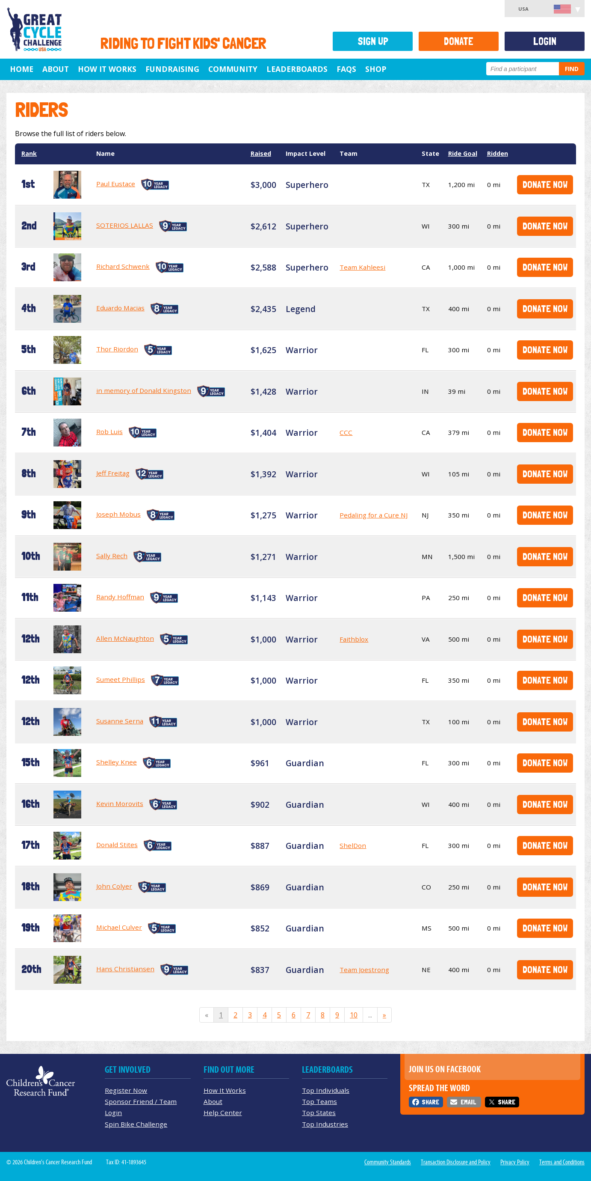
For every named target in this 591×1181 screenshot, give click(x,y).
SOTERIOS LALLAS (124, 225)
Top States (319, 1112)
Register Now (126, 1090)
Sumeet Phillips (120, 679)
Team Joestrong (364, 969)
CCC (346, 432)
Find (572, 69)
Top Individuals (325, 1090)
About (55, 69)
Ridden (497, 153)
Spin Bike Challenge (136, 1124)
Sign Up (373, 41)
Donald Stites (117, 844)
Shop (375, 69)
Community (232, 69)
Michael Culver (119, 927)
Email (468, 1102)
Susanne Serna (119, 721)
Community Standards (387, 1162)
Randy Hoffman (120, 596)
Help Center (223, 1112)
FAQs (346, 69)
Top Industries (325, 1124)
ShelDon (353, 845)
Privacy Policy (514, 1162)
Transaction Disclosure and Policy (456, 1162)
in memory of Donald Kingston (143, 390)
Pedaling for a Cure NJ (374, 515)
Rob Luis (109, 431)
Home (21, 69)
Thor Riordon (117, 349)
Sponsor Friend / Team (141, 1101)
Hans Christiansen (125, 968)
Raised (261, 153)
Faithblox (354, 639)
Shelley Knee (116, 762)
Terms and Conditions (562, 1162)
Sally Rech (111, 555)
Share (430, 1102)
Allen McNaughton (125, 638)
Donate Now (545, 184)
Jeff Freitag (113, 473)
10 (354, 1015)
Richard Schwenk (123, 266)
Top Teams (319, 1101)
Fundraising (172, 69)
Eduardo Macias (120, 307)
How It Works (107, 69)
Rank (29, 153)
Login (544, 41)
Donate (458, 41)
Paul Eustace (115, 183)
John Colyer (114, 886)
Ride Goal (462, 153)
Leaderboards (297, 69)
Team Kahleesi (362, 267)
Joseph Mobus (118, 514)
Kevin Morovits (119, 803)
